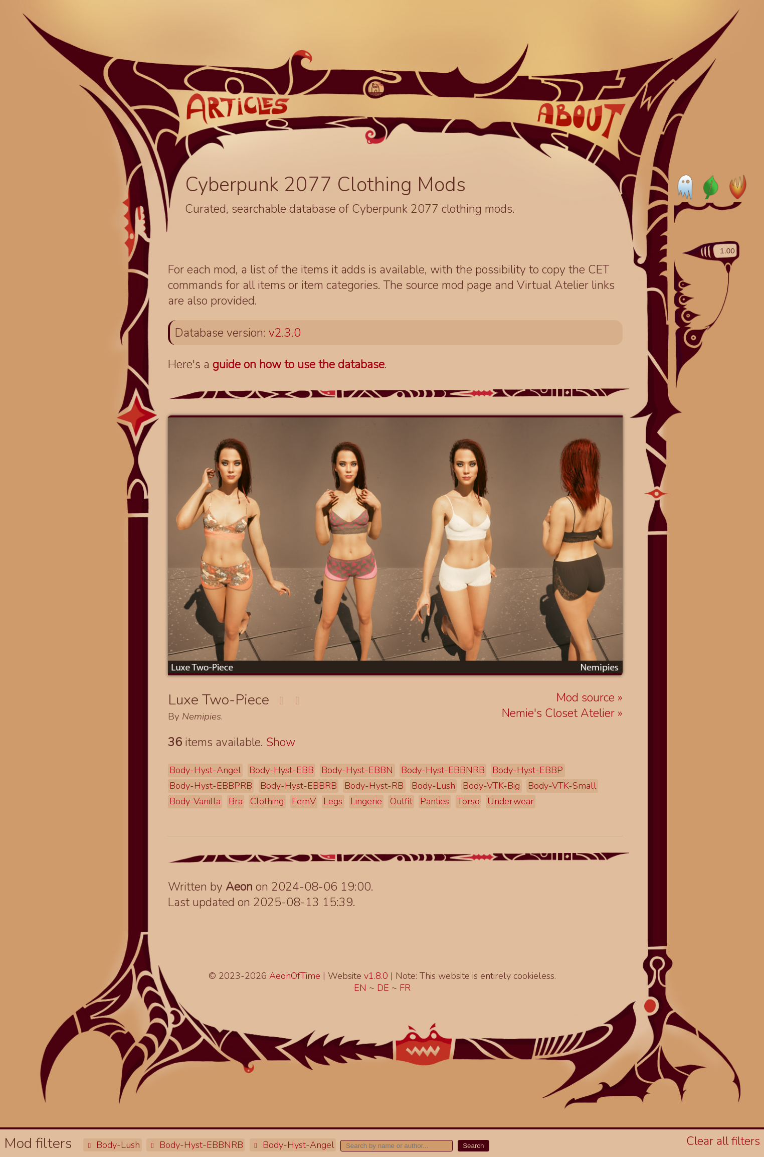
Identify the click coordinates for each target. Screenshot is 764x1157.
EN (361, 988)
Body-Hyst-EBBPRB (210, 786)
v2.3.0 (285, 333)
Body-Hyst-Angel (292, 1145)
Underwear (510, 801)
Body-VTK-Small (562, 786)
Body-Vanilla (195, 801)
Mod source (587, 697)
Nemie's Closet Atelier (560, 713)
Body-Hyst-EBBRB (298, 786)
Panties (434, 801)
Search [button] (473, 1145)
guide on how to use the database (299, 364)
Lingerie (366, 801)
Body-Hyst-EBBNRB (195, 1145)
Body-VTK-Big (491, 786)
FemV (304, 801)
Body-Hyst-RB (374, 786)
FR (405, 988)
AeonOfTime (294, 976)
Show (280, 742)
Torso (468, 801)
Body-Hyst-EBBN (357, 770)
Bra (236, 801)
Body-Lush (112, 1145)
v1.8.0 (377, 976)
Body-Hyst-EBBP (527, 770)
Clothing (267, 801)
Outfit (401, 801)
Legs (332, 801)
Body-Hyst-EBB (281, 770)
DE (384, 988)
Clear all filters (723, 1141)
